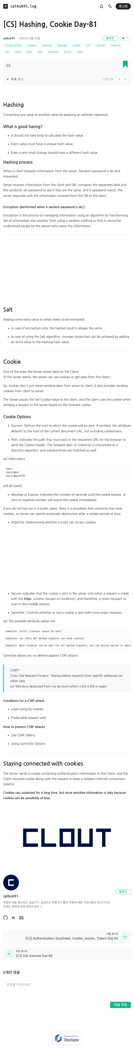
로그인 (123, 6)
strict (80, 52)
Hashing (46, 45)
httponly (115, 45)
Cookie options (14, 45)
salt (40, 52)
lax (7, 52)
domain (101, 45)
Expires (32, 45)
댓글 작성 (120, 1004)
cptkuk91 (9, 38)
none (18, 52)
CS (8, 65)
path (29, 52)
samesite (53, 52)
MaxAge (62, 45)
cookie (76, 45)
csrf (88, 45)
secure (67, 52)
